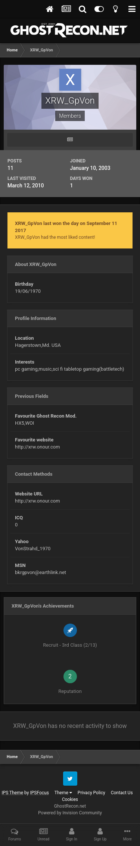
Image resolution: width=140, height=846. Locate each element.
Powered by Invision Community (70, 812)
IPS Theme (12, 792)
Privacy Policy (91, 792)
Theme (63, 792)
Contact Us (122, 792)
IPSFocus (39, 792)
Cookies (70, 799)
